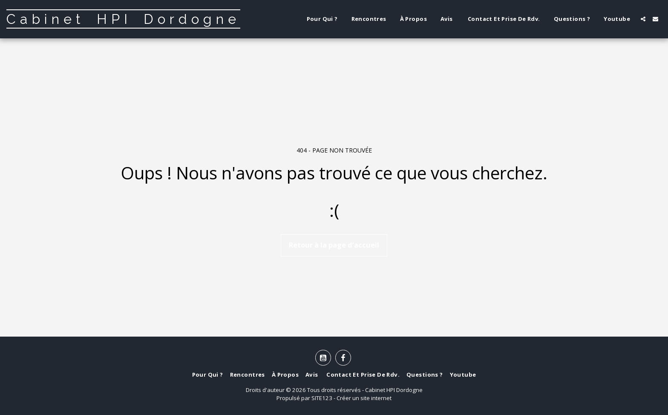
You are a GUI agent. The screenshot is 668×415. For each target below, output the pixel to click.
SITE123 (321, 398)
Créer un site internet (364, 398)
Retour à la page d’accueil (334, 245)
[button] (643, 19)
